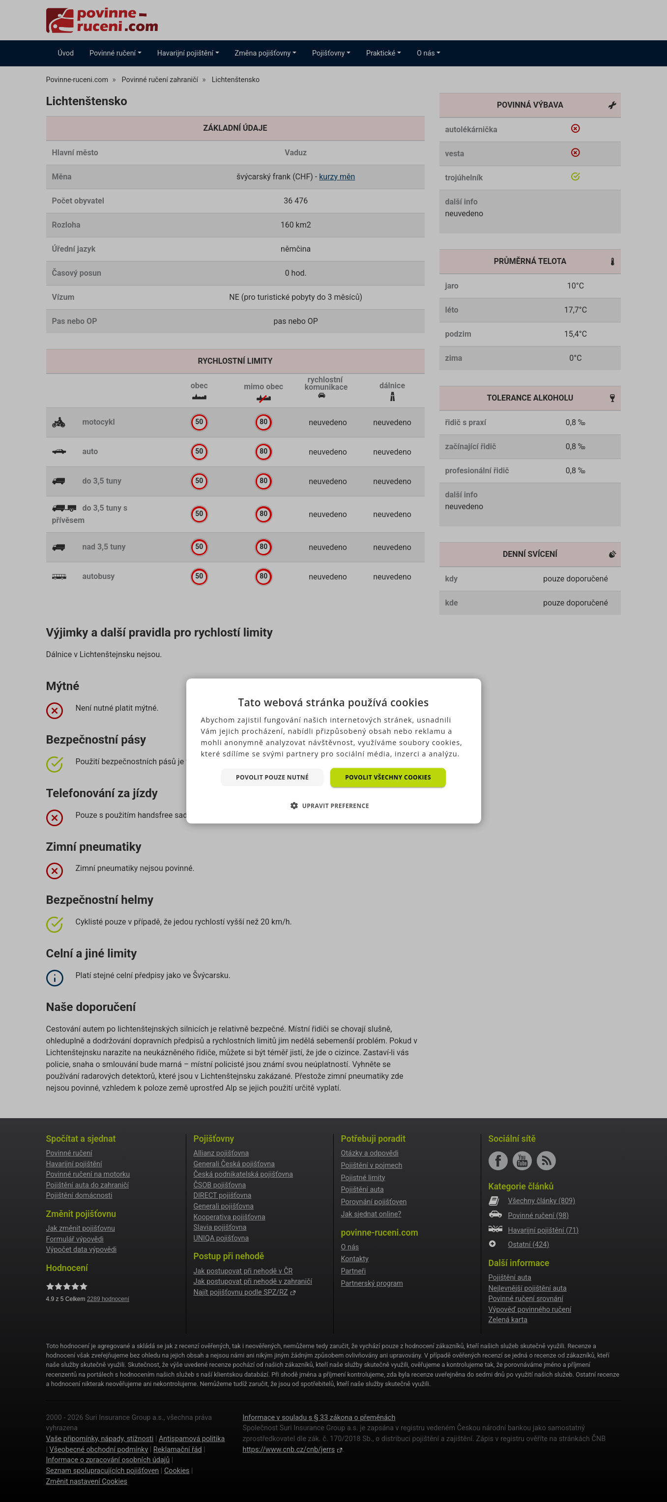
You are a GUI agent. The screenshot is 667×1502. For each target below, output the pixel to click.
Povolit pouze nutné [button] (272, 777)
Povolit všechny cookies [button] (388, 777)
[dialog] (333, 751)
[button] (333, 805)
